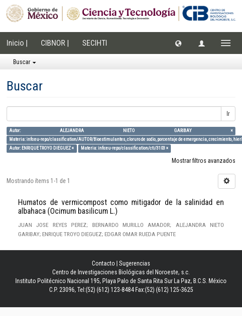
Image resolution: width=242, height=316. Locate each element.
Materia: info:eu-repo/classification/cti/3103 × (124, 148)
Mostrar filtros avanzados (203, 160)
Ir (228, 113)
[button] (178, 43)
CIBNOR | (55, 42)
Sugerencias (134, 263)
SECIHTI (94, 42)
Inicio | (17, 42)
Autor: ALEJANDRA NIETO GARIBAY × (120, 130)
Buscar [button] (24, 61)
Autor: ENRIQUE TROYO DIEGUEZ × (41, 148)
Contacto (103, 263)
